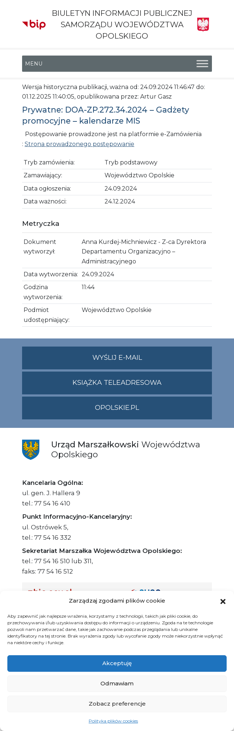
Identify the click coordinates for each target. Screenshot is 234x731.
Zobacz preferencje (117, 703)
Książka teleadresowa (117, 383)
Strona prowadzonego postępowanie (79, 144)
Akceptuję (117, 663)
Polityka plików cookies (113, 721)
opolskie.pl (117, 408)
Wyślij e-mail (152, 360)
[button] (223, 600)
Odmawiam (117, 683)
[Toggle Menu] (202, 63)
